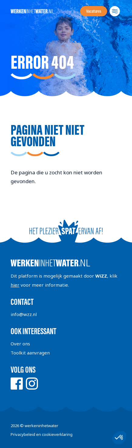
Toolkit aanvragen (30, 353)
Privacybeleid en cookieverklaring (42, 434)
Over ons (20, 344)
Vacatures (93, 11)
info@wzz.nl (24, 314)
